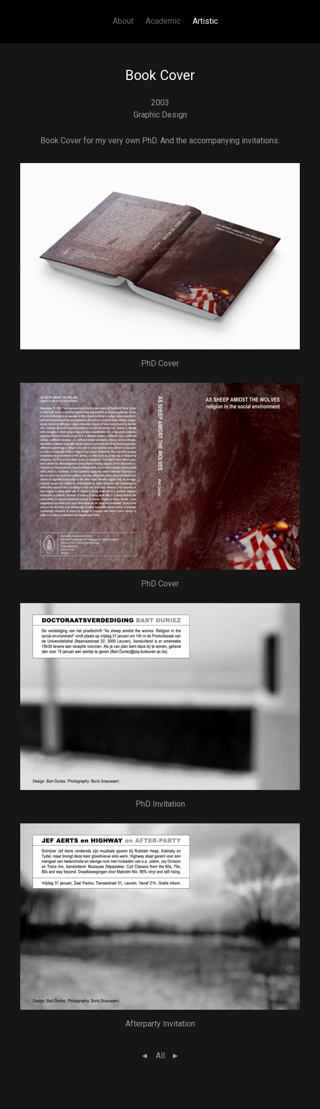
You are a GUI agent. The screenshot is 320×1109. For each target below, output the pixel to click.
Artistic (205, 21)
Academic (163, 21)
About (123, 21)
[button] (160, 255)
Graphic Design (160, 115)
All (160, 1055)
